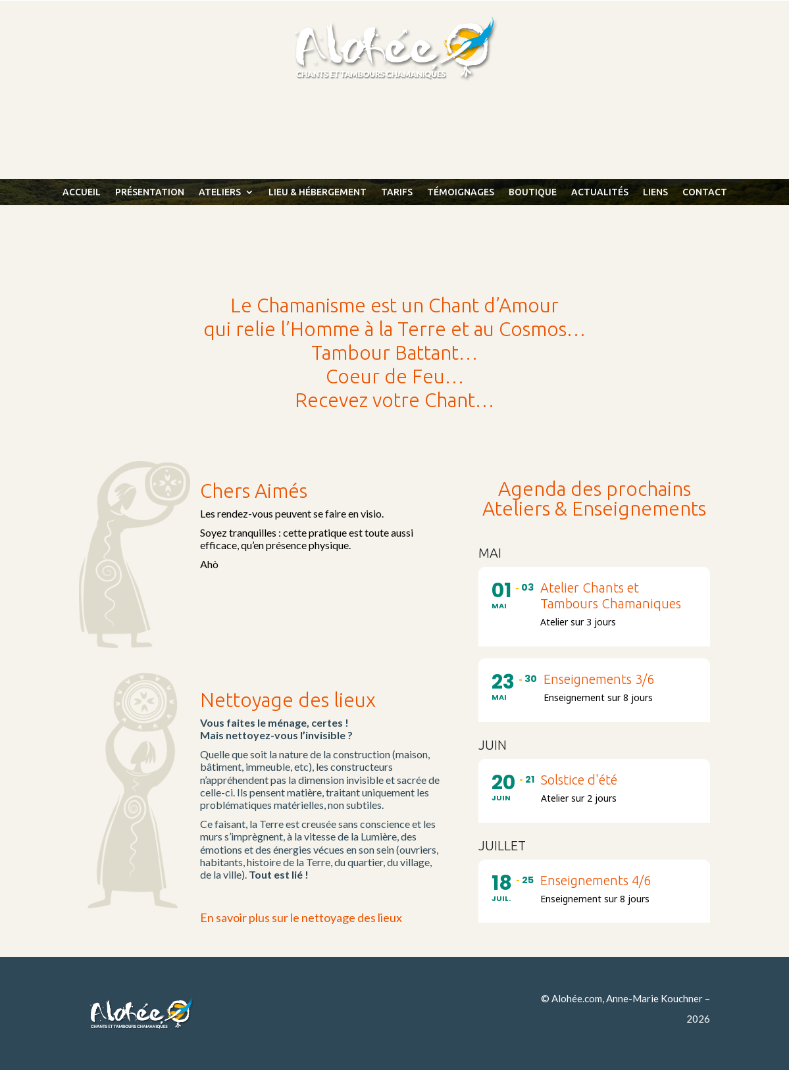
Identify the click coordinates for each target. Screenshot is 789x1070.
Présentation (149, 192)
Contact (704, 192)
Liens (655, 192)
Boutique (533, 192)
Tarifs (397, 192)
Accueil (82, 192)
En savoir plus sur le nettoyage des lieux (301, 917)
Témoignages (460, 192)
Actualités (599, 192)
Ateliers (220, 192)
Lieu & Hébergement (317, 192)
